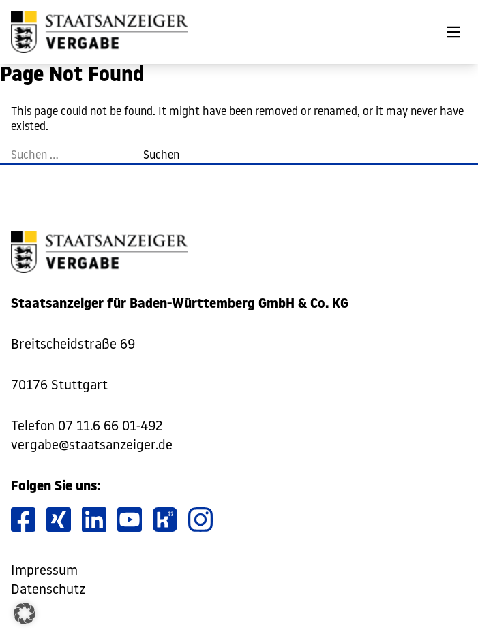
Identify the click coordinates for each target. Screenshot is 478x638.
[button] (24, 613)
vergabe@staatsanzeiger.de (92, 446)
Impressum (44, 571)
